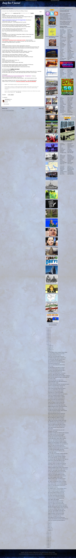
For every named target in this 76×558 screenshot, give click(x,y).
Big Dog (61, 159)
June (49, 523)
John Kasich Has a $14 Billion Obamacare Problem (56, 509)
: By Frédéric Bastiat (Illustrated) (52, 95)
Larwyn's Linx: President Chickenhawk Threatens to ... (56, 489)
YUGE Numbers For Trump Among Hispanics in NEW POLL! (12, 54)
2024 (48, 331)
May (49, 524)
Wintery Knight (69, 163)
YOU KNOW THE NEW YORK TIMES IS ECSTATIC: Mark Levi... (58, 459)
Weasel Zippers (62, 59)
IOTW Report (69, 37)
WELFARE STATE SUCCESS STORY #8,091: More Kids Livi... (58, 506)
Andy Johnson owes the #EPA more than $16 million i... (56, 370)
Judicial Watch (62, 72)
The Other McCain (70, 56)
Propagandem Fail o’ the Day (52, 431)
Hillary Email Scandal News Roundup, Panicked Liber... (56, 413)
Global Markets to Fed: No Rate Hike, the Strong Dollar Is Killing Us (14, 34)
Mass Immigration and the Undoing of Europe (10, 62)
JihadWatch (69, 105)
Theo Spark (69, 161)
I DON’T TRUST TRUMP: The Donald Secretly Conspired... (57, 482)
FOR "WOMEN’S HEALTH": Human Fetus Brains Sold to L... (57, 488)
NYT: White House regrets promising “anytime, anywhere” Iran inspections (15, 64)
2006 (48, 543)
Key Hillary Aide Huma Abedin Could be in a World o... (56, 409)
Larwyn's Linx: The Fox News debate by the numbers (56, 474)
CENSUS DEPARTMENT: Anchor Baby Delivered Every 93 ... (57, 381)
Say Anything (69, 50)
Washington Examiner (63, 58)
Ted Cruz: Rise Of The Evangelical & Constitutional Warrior (12, 25)
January (49, 530)
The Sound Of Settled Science (7, 70)
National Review (62, 52)
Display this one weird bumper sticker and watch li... (56, 514)
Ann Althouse (69, 29)
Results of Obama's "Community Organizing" (52, 217)
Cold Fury (61, 160)
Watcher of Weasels (70, 162)
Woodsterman (62, 112)
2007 (48, 541)
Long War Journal (62, 149)
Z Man (68, 59)
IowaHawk (61, 105)
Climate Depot (69, 144)
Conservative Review (63, 37)
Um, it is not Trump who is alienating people (9, 29)
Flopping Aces (69, 34)
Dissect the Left (62, 161)
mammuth (46, 552)
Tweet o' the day (50, 366)
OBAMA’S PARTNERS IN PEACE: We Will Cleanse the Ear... (57, 406)
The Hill (61, 57)
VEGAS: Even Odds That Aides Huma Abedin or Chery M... (57, 441)
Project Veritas (62, 74)
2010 (48, 537)
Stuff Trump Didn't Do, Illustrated (52, 142)
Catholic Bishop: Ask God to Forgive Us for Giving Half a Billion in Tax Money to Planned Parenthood (19, 46)
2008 (48, 540)
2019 (48, 338)
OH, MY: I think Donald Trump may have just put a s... (56, 399)
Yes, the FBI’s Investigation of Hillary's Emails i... (55, 477)
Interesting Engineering (63, 171)
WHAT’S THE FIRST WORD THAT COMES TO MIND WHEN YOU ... (59, 377)
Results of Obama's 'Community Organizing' (8, 0)
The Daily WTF (62, 169)
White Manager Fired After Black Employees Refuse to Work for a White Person (16, 56)
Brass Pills (61, 70)
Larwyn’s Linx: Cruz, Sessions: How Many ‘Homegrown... (57, 456)
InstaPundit (61, 50)
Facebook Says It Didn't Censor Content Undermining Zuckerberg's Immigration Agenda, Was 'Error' (19, 71)
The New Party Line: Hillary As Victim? (9, 50)
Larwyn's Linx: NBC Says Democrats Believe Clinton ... (56, 416)
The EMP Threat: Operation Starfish (52, 302)
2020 (48, 337)
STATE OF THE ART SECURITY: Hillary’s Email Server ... (57, 425)
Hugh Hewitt (62, 49)
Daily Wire (68, 33)
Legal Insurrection (70, 41)
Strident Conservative (70, 51)
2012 (48, 534)
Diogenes (61, 99)
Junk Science (69, 149)
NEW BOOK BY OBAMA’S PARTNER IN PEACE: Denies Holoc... (58, 507)
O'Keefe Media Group (63, 73)
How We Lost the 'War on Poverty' (65, 23)
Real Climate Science (70, 151)
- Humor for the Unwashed (66, 27)
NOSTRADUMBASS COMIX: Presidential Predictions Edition (57, 352)
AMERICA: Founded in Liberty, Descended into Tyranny (56, 478)
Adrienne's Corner (62, 155)
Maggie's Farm (62, 163)
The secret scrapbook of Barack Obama (52, 283)
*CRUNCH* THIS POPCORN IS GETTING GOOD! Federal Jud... (58, 518)
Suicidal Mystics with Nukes (52, 311)
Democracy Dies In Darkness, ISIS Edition (52, 133)
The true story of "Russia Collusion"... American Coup (52, 22)
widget (16, 13)
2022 (48, 334)
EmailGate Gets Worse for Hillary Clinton (9, 15)
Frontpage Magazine (63, 44)
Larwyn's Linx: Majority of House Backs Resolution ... (56, 503)
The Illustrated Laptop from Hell (64, 11)
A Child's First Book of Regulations (65, 24)
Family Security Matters (63, 162)
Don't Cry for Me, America (52, 189)
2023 (48, 333)
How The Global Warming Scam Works (52, 198)
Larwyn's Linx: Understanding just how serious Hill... (56, 439)
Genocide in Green (52, 161)
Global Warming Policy (70, 145)
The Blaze (61, 34)
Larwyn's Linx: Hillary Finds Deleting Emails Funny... (56, 445)
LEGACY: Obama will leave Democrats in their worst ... (56, 414)
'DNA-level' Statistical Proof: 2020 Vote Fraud (52, 76)
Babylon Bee (62, 98)
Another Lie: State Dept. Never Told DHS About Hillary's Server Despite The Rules (16, 16)
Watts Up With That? (70, 152)
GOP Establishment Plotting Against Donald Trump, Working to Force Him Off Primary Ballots (18, 47)
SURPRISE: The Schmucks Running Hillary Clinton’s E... (57, 446)
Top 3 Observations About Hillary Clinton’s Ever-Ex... (56, 403)
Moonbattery (69, 44)
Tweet (40, 11)
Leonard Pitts (69, 106)
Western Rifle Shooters (70, 57)
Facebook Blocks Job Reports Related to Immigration (56, 396)
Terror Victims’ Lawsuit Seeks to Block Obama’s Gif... (56, 495)
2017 (48, 341)
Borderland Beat (62, 144)
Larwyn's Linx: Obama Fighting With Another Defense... (56, 364)
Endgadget (61, 170)
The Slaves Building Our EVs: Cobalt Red (53, 43)
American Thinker (62, 33)
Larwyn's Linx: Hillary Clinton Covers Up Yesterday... (56, 418)
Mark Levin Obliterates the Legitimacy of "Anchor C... (56, 417)
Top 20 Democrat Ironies (55, 0)
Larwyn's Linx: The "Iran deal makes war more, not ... (56, 356)
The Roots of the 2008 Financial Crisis (52, 151)
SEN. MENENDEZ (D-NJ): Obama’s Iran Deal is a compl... (57, 421)
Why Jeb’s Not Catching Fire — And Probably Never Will (12, 22)
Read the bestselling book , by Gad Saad (52, 33)
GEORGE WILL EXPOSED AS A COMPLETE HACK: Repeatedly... (58, 432)
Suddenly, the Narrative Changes (53, 382)
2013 (48, 533)
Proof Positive (62, 108)
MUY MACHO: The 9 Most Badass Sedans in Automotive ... (57, 481)
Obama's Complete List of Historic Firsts (65, 21)
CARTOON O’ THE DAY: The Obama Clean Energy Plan (57, 463)
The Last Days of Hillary (52, 378)
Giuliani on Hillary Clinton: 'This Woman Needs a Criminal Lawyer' (13, 52)
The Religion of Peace (63, 152)
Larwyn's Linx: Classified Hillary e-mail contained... (56, 389)
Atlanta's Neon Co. (70, 167)
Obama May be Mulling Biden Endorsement (9, 17)
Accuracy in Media (70, 98)
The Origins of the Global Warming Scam (66, 15)
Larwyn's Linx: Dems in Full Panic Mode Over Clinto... (56, 450)
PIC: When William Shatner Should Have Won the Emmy (57, 471)
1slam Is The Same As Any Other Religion (52, 170)
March (49, 527)
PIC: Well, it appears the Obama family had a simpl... (56, 400)
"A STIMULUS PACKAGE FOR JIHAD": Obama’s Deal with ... (57, 410)
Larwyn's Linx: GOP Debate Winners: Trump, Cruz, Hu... (57, 485)
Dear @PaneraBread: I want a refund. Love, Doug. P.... (56, 367)
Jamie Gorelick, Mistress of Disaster (52, 293)
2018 (48, 340)
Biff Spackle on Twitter (70, 168)
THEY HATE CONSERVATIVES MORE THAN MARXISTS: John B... (58, 384)
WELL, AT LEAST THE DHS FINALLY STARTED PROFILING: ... (58, 453)
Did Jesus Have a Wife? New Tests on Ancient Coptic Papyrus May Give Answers (16, 72)
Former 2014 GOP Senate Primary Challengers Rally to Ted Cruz (13, 26)
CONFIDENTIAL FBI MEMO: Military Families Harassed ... (57, 475)
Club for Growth (69, 72)
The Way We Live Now (6, 35)
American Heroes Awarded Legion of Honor (9, 60)
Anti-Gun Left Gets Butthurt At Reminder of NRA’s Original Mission (13, 45)
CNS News (61, 36)
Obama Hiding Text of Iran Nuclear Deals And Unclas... (56, 517)
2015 (48, 344)
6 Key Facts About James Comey (52, 246)
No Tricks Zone (69, 150)
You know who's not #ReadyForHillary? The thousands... (57, 373)
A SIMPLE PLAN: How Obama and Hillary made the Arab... (57, 420)
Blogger (53, 552)
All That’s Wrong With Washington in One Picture (55, 500)
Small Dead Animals (70, 159)
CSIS (61, 145)
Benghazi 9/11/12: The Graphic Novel (65, 18)
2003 (48, 547)
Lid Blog (68, 43)
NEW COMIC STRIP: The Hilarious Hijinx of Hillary (56, 511)
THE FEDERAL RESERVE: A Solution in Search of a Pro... (57, 357)
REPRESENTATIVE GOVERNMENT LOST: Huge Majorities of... (58, 443)
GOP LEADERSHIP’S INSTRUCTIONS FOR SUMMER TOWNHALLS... (59, 375)
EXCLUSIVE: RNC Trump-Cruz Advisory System (55, 391)
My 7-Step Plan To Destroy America (52, 255)
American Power (62, 156)
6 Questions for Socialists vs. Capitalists (52, 114)
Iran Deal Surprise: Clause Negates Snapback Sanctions (12, 65)
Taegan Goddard (69, 99)
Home (23, 108)
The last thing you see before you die (54, 363)
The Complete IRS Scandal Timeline (65, 22)
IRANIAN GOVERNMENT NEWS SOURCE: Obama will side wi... (58, 467)
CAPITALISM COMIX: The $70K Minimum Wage (55, 502)
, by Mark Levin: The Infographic (52, 123)
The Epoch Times (62, 41)
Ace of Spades (62, 29)
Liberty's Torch (69, 42)
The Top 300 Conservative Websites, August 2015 (56, 449)
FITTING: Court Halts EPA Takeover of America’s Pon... (56, 385)
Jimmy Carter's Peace (6, 61)
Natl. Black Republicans (70, 156)
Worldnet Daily (69, 58)
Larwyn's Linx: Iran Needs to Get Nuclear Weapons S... (56, 520)
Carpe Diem (69, 71)
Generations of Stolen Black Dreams (8, 42)
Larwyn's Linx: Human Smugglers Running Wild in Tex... (57, 510)
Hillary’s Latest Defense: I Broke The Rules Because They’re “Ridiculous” (14, 51)
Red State (68, 49)
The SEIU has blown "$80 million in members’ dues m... (56, 359)
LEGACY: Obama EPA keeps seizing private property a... (57, 388)
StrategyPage (62, 150)
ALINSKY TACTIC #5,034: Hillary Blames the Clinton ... (56, 460)
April (49, 526)
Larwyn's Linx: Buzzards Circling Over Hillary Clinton (56, 402)
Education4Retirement (70, 169)
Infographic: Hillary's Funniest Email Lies (52, 236)
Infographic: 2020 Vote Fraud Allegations (52, 208)
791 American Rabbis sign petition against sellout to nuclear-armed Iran (14, 66)
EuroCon (61, 42)
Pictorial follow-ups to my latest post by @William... (56, 392)
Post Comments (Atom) (10, 110)
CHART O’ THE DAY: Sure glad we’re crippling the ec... (56, 491)
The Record (61, 151)
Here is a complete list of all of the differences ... (55, 360)
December (50, 345)
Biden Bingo (52, 180)
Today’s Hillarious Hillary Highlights (53, 499)
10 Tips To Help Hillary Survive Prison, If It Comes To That (12, 55)
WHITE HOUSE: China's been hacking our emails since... (57, 464)
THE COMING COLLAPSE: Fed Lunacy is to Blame (56, 434)
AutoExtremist (62, 167)
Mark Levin (61, 51)
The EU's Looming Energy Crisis (31, 0)
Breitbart (61, 35)
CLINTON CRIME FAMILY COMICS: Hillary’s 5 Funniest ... (57, 438)
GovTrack (61, 71)
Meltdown (52, 274)
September (50, 349)
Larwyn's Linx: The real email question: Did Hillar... (56, 435)
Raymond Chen (62, 168)
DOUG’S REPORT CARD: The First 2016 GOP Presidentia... (57, 484)
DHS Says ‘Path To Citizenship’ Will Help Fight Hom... (56, 493)
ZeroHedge (69, 77)
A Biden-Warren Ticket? (6, 21)
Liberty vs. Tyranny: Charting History (65, 13)
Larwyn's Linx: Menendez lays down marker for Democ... (57, 424)
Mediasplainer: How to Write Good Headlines (52, 104)
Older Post (41, 108)
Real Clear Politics (70, 112)
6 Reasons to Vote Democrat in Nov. (52, 67)
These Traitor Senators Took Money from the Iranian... (56, 353)
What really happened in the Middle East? (52, 86)
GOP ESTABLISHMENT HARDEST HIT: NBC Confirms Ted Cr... (58, 468)
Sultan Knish (69, 52)
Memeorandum (69, 108)
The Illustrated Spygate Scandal (64, 10)
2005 (48, 544)
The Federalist (62, 56)
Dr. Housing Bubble (70, 73)
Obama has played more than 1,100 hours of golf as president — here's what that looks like (18, 78)
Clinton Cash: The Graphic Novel (52, 227)
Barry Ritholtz (69, 70)
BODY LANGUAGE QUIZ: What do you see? (55, 371)
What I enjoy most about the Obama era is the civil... (56, 492)
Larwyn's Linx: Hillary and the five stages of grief (55, 407)
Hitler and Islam (50, 428)
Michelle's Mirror (62, 107)
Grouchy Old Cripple (63, 104)
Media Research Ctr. (70, 107)
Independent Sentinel (70, 36)
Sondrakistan (69, 160)
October (49, 348)
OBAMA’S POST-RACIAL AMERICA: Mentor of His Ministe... (57, 442)
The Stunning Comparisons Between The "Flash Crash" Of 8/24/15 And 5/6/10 (15, 36)
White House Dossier (63, 77)
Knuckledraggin (62, 106)
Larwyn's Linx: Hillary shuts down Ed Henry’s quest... (56, 374)
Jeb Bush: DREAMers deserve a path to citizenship (11, 28)
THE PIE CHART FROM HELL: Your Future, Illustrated (56, 457)
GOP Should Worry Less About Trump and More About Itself (12, 24)
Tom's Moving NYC (70, 171)
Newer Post (4, 108)
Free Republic (62, 43)
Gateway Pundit (62, 45)
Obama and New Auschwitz (64, 14)
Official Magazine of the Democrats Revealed (52, 264)
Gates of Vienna (69, 35)
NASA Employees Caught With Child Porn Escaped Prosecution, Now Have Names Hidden (18, 41)
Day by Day (61, 100)
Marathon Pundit (69, 155)
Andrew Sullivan (69, 100)
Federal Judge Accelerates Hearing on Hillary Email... (56, 427)
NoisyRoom (69, 45)
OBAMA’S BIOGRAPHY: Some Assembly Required (56, 513)
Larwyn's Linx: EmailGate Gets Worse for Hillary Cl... (56, 395)
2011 (48, 536)
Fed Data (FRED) (69, 74)
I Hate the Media (69, 104)
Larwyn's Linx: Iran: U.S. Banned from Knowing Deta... (56, 496)
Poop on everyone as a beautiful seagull (9, 77)
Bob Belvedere (7, 99)
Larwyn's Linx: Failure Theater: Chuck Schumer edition (56, 470)
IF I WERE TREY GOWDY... (52, 452)
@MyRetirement (69, 170)
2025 (48, 330)
